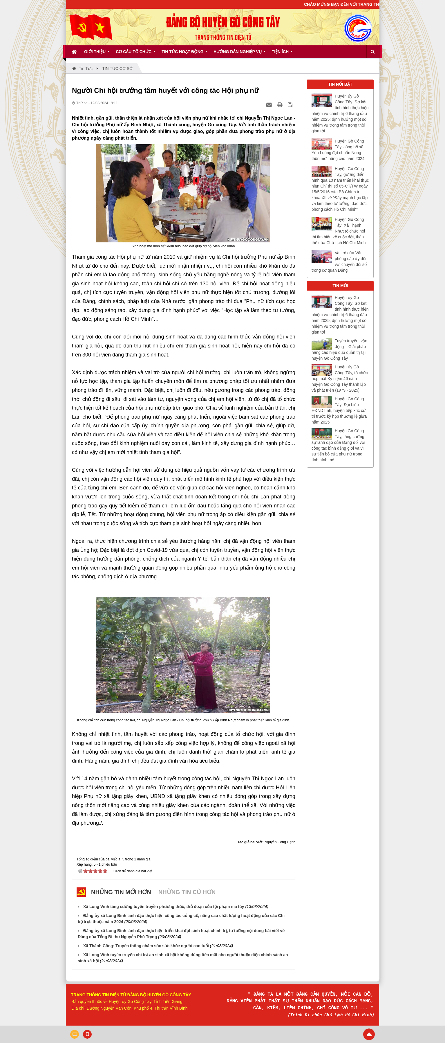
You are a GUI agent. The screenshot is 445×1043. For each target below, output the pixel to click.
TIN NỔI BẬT (340, 84)
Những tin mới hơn (121, 892)
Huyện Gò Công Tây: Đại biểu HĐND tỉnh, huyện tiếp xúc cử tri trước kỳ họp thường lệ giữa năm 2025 (339, 410)
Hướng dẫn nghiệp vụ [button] (239, 53)
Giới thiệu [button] (97, 53)
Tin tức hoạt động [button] (184, 53)
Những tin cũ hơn (187, 892)
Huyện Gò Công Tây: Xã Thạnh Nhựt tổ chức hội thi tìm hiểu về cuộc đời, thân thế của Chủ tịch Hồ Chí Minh (339, 231)
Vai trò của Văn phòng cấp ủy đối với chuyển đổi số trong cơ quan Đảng (339, 262)
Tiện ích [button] (282, 53)
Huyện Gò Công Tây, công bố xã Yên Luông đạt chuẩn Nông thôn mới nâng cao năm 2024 (338, 150)
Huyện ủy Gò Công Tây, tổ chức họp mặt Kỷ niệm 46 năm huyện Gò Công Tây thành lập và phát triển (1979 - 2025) (340, 378)
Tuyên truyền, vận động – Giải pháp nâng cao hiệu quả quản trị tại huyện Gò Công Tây (339, 349)
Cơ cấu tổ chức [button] (135, 53)
